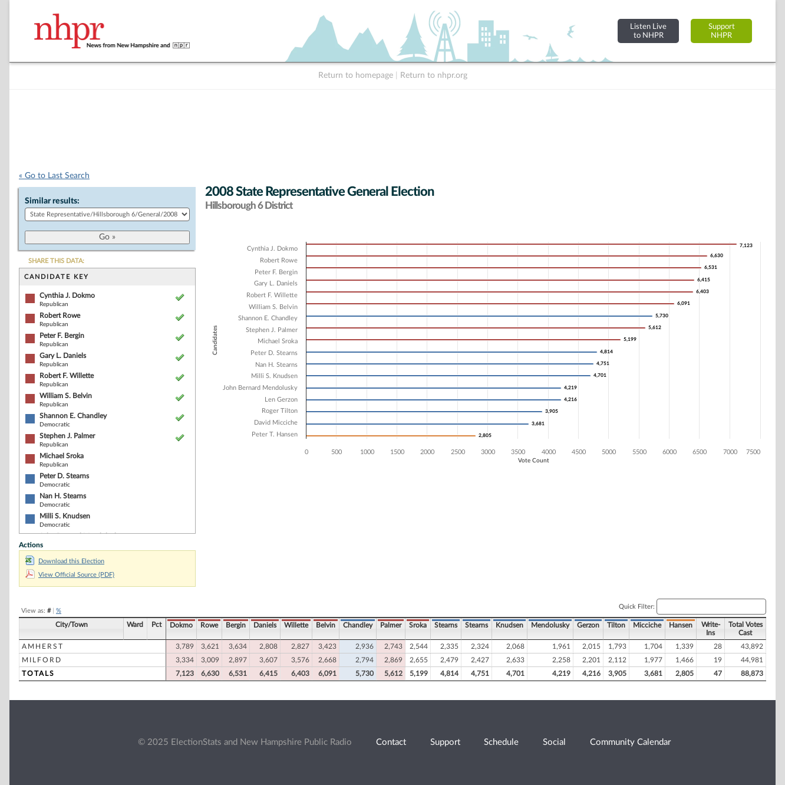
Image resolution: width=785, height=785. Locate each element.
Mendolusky (550, 625)
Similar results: (52, 201)
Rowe (209, 625)
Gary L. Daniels (62, 355)
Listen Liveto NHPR (648, 31)
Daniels (264, 625)
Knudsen (509, 625)
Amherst (43, 646)
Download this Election (64, 561)
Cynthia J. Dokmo (67, 295)
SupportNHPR (721, 31)
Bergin (236, 625)
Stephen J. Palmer (67, 435)
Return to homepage (355, 75)
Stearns (445, 625)
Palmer (390, 625)
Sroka (418, 625)
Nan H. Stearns (62, 496)
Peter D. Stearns (64, 475)
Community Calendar (630, 742)
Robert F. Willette (66, 375)
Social (554, 742)
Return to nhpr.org (433, 75)
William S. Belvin (65, 395)
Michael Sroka (61, 455)
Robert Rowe (59, 315)
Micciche (647, 625)
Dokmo (181, 625)
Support (445, 742)
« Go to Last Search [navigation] (54, 176)
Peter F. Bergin (61, 335)
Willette (296, 625)
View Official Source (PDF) (69, 574)
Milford (42, 660)
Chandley (357, 625)
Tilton (616, 625)
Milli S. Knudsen (64, 516)
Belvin (325, 625)
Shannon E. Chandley (73, 415)
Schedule (501, 742)
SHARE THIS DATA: (56, 261)
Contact (391, 742)
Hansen (680, 625)
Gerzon (588, 625)
